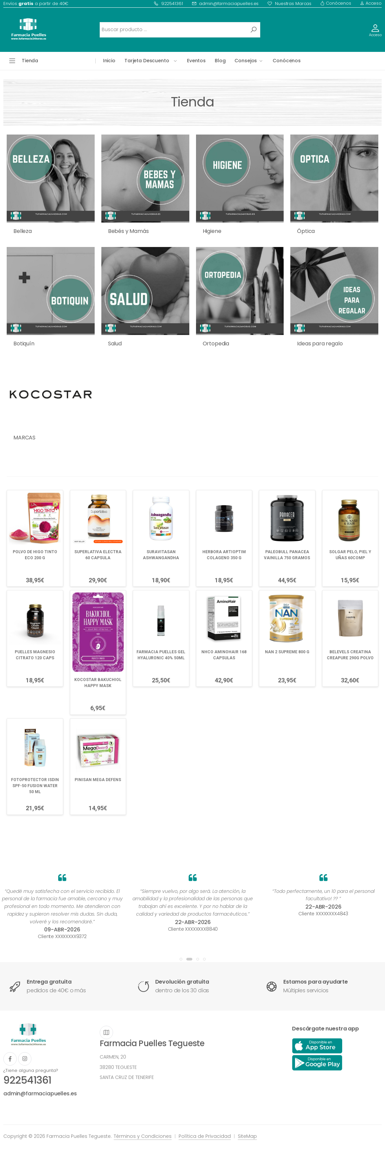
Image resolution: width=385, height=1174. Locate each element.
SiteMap (247, 1136)
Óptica (306, 231)
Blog (220, 60)
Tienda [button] (30, 60)
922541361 (168, 3)
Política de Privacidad (205, 1136)
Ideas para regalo (320, 343)
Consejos (245, 60)
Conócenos (335, 3)
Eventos (196, 60)
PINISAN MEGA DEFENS (98, 779)
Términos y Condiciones (143, 1136)
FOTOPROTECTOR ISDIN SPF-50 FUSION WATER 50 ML (35, 785)
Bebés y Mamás (128, 231)
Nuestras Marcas (289, 3)
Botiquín (23, 343)
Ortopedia (216, 343)
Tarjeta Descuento (146, 60)
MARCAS (24, 437)
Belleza (22, 231)
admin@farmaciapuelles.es (225, 3)
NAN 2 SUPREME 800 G (287, 652)
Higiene (212, 231)
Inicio (109, 60)
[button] (181, 959)
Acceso (371, 3)
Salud (115, 343)
